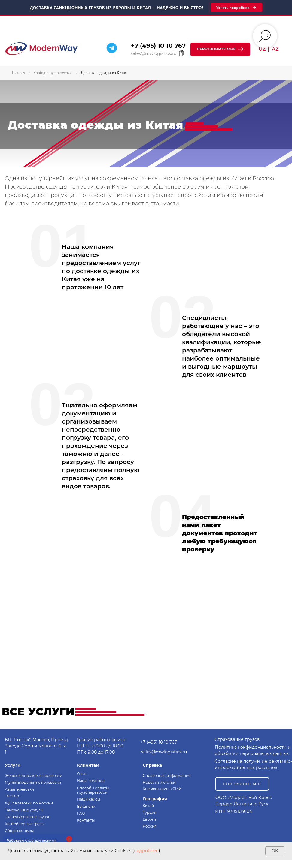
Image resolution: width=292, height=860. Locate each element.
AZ (275, 49)
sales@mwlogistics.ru (153, 53)
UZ (262, 49)
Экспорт (13, 796)
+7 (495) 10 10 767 (158, 45)
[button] (220, 49)
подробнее (146, 850)
